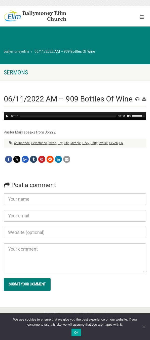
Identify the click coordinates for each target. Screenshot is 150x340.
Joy (60, 143)
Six (121, 143)
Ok (76, 332)
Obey (85, 143)
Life (66, 143)
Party (94, 143)
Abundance (22, 143)
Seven (113, 143)
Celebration (39, 143)
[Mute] (129, 116)
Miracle (75, 143)
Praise (103, 143)
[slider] (68, 116)
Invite (52, 143)
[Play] (7, 116)
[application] (75, 116)
